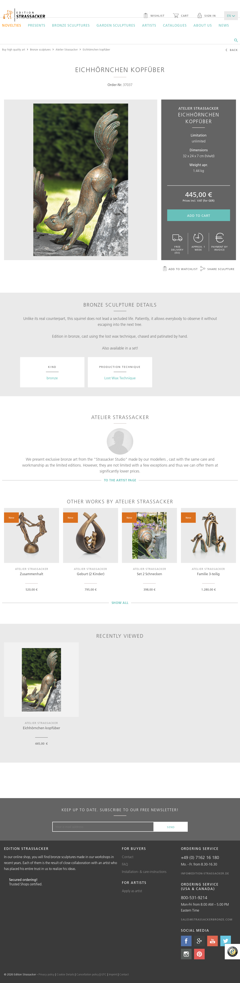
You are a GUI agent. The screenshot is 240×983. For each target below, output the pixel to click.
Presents (36, 25)
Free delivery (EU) (177, 243)
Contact (127, 857)
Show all (120, 603)
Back (231, 50)
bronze (52, 378)
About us (202, 25)
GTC (103, 974)
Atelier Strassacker (67, 49)
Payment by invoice (219, 242)
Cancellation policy (87, 974)
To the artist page (120, 480)
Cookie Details (65, 974)
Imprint (113, 974)
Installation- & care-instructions (144, 872)
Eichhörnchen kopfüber (96, 49)
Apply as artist (132, 891)
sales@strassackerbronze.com (206, 919)
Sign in (206, 16)
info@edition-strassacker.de (205, 873)
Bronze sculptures (71, 25)
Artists (149, 25)
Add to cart (198, 216)
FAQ (125, 864)
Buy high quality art (13, 49)
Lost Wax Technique (120, 378)
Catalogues (175, 25)
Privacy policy (46, 974)
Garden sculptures (116, 25)
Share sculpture (217, 269)
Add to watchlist (180, 269)
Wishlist (153, 16)
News (224, 25)
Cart (181, 16)
